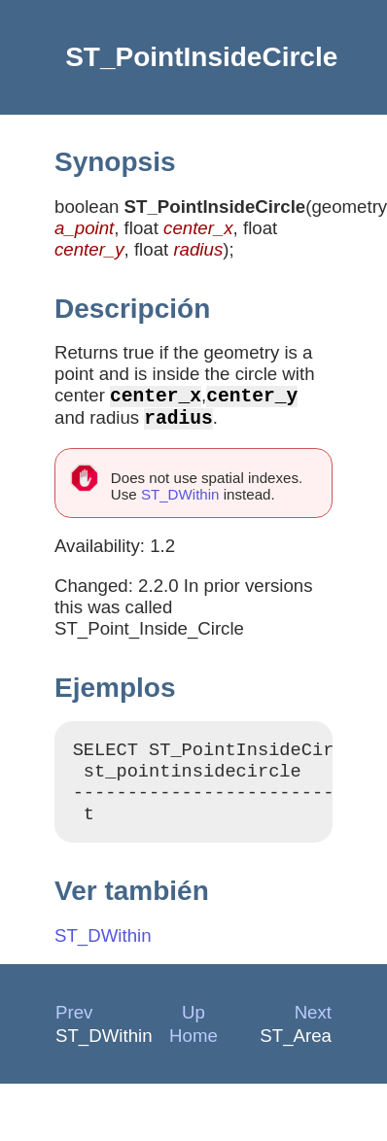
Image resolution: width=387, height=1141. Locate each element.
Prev (73, 1031)
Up (193, 1031)
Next (313, 1031)
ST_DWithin (180, 502)
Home (193, 1055)
